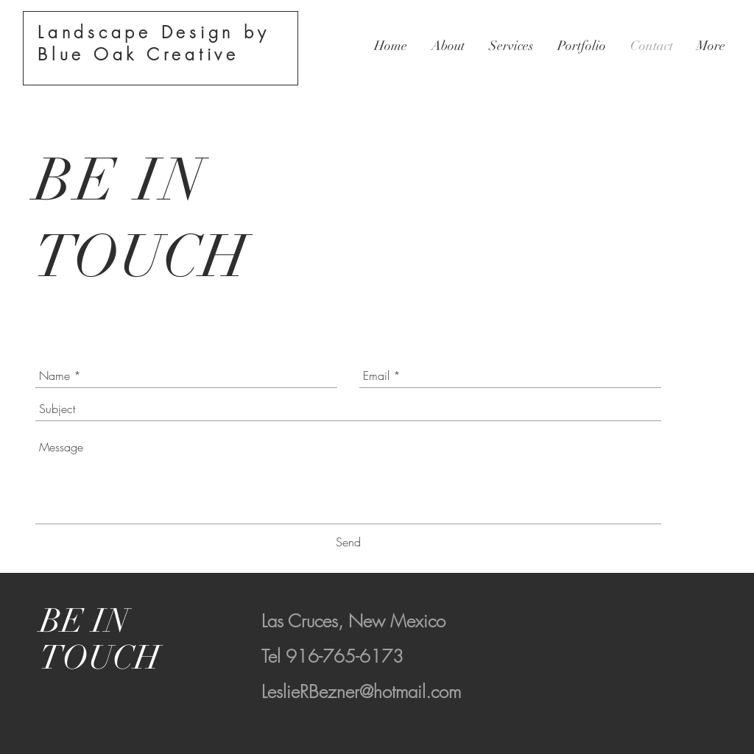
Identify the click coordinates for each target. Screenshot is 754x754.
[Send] (348, 542)
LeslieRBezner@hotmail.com (361, 691)
